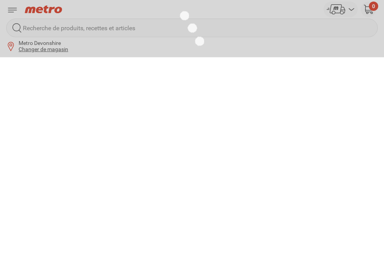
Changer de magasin (43, 49)
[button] (368, 9)
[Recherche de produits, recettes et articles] (192, 28)
